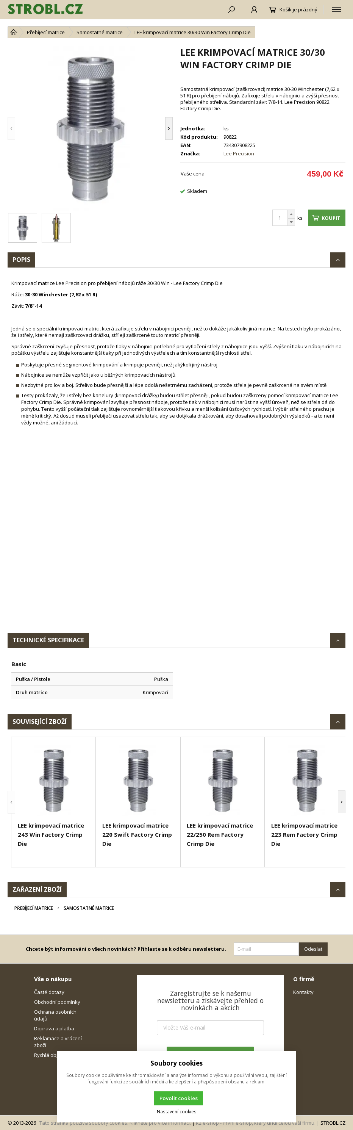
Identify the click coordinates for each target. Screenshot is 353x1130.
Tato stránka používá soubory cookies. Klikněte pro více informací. (115, 1122)
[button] (11, 128)
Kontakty (303, 992)
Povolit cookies (178, 1098)
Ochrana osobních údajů (55, 1015)
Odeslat (313, 948)
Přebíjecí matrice (33, 908)
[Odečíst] (291, 222)
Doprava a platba (54, 1028)
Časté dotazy (49, 992)
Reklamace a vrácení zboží (58, 1042)
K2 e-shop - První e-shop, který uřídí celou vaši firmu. (256, 1122)
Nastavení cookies (177, 1111)
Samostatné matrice (89, 908)
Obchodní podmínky (57, 1002)
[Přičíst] (291, 214)
